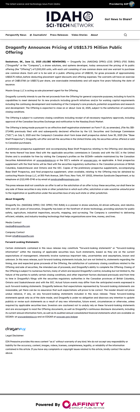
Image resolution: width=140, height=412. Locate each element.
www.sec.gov (90, 160)
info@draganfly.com (23, 236)
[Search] (125, 35)
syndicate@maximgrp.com (65, 179)
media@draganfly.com (17, 226)
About (94, 35)
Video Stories (80, 35)
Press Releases (59, 35)
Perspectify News (15, 35)
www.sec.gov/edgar (67, 316)
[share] (133, 35)
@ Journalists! (38, 35)
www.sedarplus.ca (46, 160)
